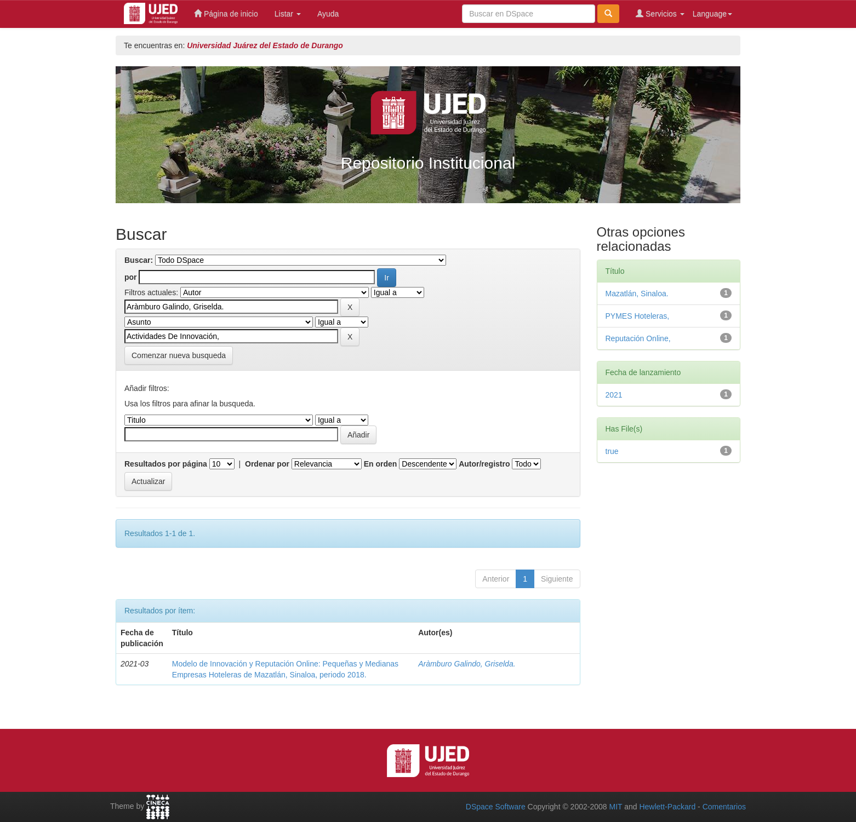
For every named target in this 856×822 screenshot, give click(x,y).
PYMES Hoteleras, (638, 316)
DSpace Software (496, 806)
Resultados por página (165, 463)
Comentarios (724, 806)
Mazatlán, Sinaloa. (637, 293)
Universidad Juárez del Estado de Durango (265, 45)
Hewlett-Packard (667, 806)
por (130, 277)
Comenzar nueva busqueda (179, 355)
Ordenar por (267, 463)
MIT (615, 806)
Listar (288, 13)
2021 (614, 394)
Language (712, 13)
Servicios (660, 13)
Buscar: (138, 260)
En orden (380, 463)
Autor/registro (484, 463)
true (612, 451)
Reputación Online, (638, 338)
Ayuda (328, 13)
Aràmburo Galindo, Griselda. (466, 663)
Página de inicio (226, 13)
